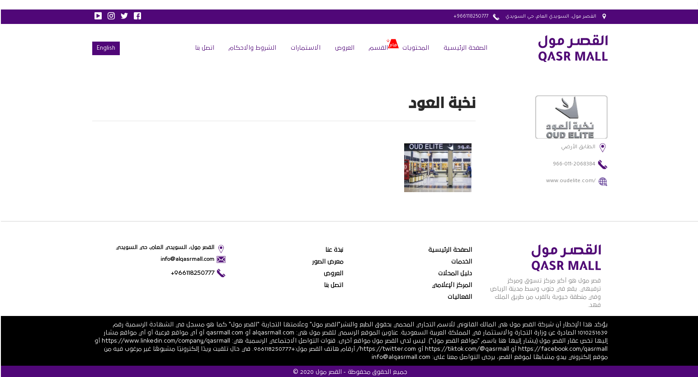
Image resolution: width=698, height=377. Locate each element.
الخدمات (460, 261)
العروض (344, 48)
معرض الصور (326, 261)
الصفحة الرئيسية (464, 48)
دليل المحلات (454, 273)
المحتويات (414, 48)
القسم (377, 48)
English (105, 49)
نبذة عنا (333, 250)
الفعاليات (459, 297)
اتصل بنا (203, 48)
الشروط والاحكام (251, 48)
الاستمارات (305, 48)
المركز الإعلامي (451, 285)
